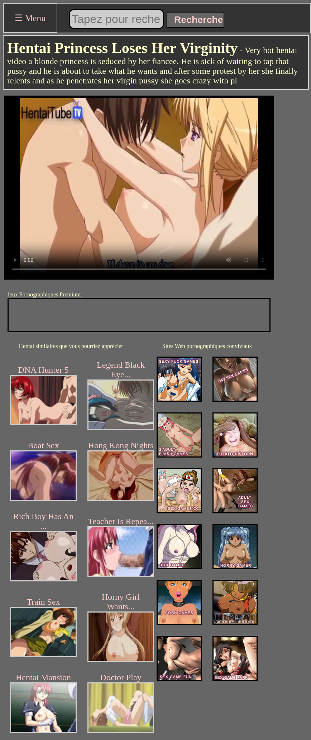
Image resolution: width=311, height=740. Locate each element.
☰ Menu (30, 18)
